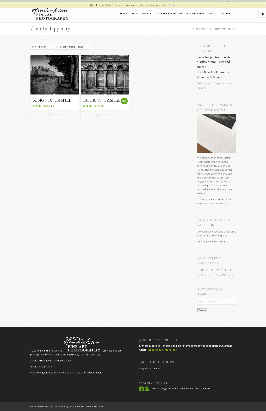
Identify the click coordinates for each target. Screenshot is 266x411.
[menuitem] (123, 13)
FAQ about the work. (150, 368)
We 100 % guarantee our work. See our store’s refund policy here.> (67, 372)
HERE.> (223, 241)
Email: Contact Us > (41, 366)
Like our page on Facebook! (167, 388)
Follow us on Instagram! (196, 388)
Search (202, 310)
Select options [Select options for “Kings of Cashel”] (55, 114)
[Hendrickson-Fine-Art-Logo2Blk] (50, 13)
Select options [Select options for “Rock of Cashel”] (105, 114)
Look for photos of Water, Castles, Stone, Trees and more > (215, 62)
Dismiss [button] (172, 5)
